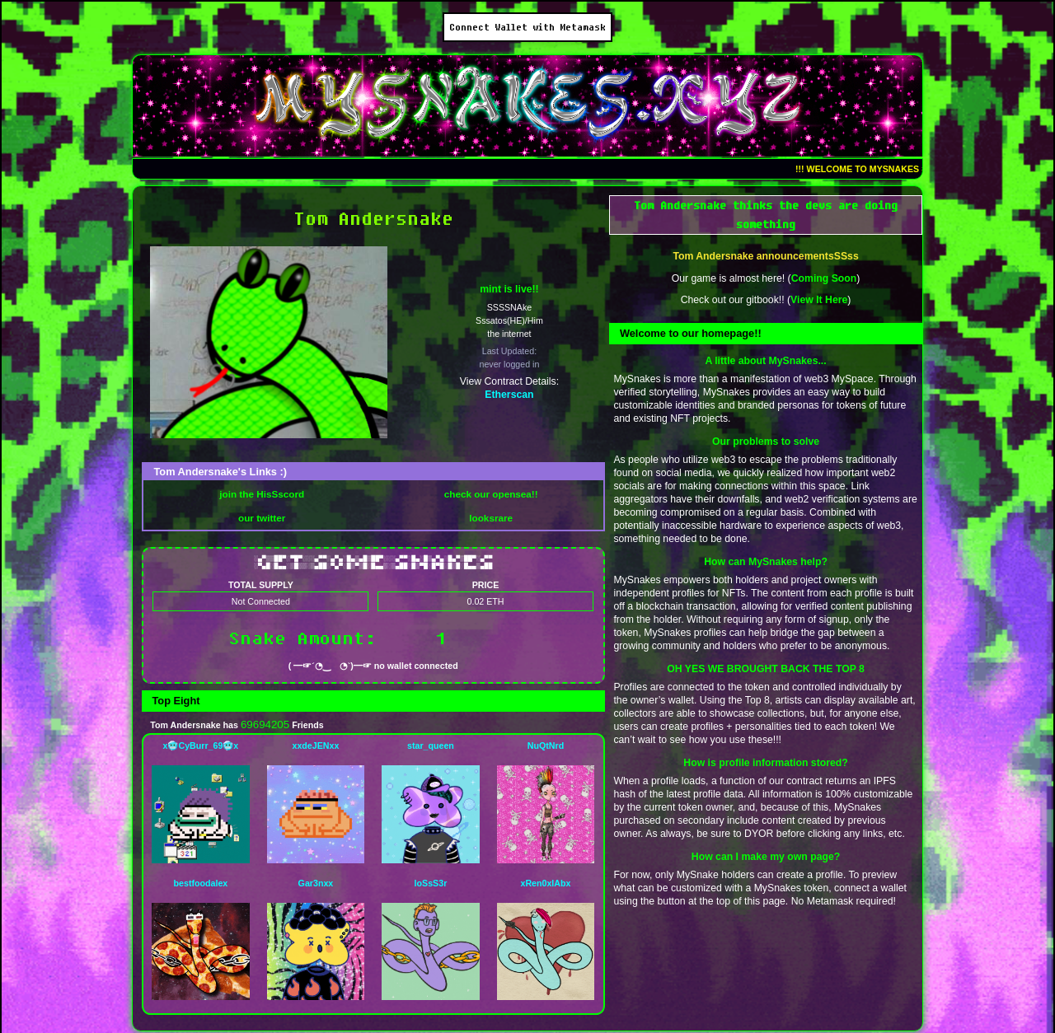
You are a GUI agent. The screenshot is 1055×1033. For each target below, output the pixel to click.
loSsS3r (431, 883)
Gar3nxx (316, 883)
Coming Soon (824, 278)
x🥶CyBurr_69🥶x (201, 745)
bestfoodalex (201, 883)
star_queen (430, 745)
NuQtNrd (546, 745)
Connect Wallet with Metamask (527, 27)
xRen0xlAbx (545, 883)
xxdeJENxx (315, 745)
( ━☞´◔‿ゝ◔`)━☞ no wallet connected (373, 666)
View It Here (818, 300)
